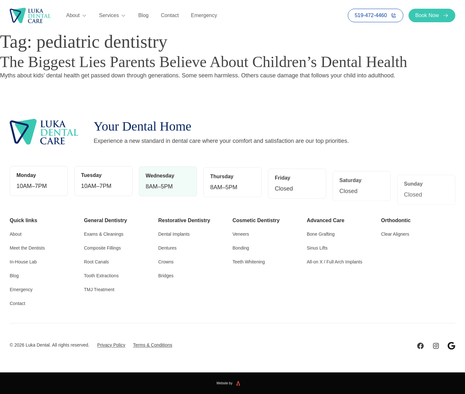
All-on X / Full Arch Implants (334, 260)
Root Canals (96, 260)
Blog (143, 15)
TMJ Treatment (99, 288)
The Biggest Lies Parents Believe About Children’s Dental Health (203, 61)
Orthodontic (396, 219)
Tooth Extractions (101, 274)
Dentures (167, 246)
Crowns (165, 260)
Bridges (165, 274)
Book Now (432, 15)
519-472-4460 (376, 15)
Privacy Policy (111, 355)
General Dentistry (105, 219)
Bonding (240, 246)
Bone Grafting (321, 232)
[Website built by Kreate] (242, 383)
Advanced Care (326, 219)
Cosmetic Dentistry (256, 219)
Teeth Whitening (248, 260)
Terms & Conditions (152, 355)
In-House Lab (23, 260)
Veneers (240, 232)
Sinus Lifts (317, 246)
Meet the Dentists (27, 246)
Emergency (204, 15)
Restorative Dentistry (184, 219)
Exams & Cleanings (103, 232)
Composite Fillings (102, 246)
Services (112, 15)
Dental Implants (174, 232)
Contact (170, 15)
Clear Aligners (395, 232)
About (76, 15)
